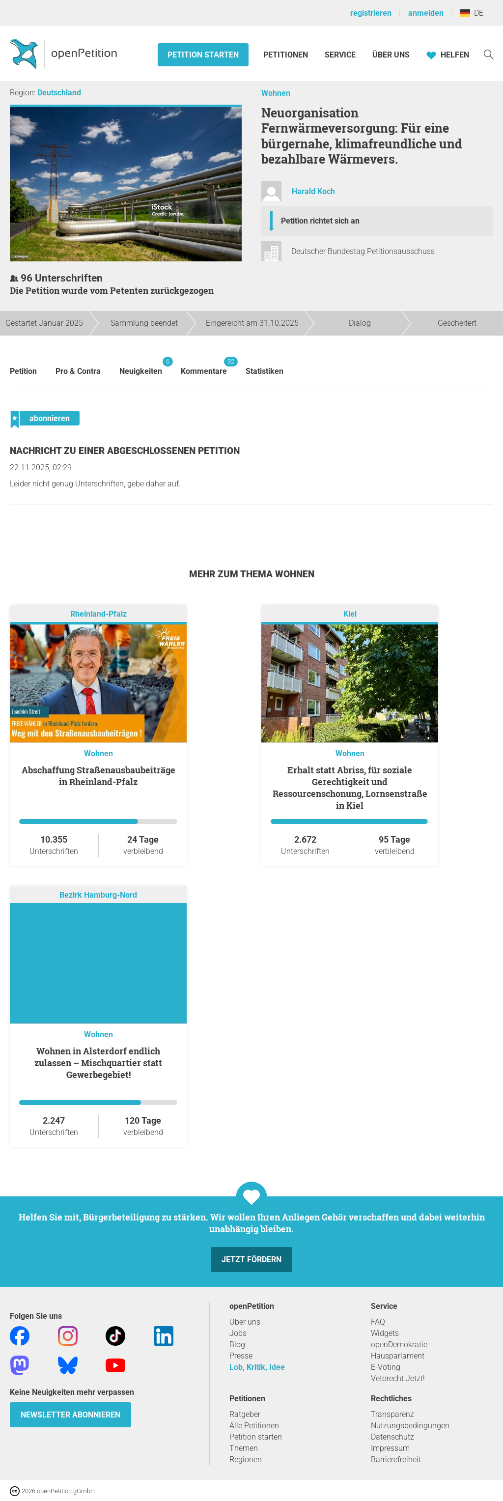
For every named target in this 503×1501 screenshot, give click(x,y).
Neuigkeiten (140, 366)
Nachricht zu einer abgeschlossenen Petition (125, 450)
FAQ (378, 1322)
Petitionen (286, 54)
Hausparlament (397, 1355)
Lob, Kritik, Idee (257, 1367)
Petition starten (203, 54)
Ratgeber (244, 1414)
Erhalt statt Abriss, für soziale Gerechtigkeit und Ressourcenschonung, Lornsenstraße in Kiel (350, 787)
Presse (240, 1355)
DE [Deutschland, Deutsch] (471, 13)
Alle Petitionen (254, 1425)
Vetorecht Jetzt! (398, 1378)
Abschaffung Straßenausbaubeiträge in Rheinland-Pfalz (98, 776)
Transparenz (392, 1414)
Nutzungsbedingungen (410, 1425)
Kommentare (204, 366)
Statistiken (264, 371)
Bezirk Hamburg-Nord (98, 895)
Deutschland (59, 92)
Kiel (350, 614)
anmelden (426, 13)
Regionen (245, 1459)
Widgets (385, 1333)
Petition (23, 371)
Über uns (244, 1322)
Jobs (238, 1333)
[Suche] (489, 53)
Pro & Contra (78, 371)
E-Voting (385, 1367)
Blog (237, 1344)
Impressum (390, 1448)
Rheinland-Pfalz (98, 614)
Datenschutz (392, 1437)
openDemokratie (399, 1344)
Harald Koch (313, 191)
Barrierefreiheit (396, 1459)
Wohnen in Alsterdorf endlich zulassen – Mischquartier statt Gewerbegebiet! (98, 1062)
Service (340, 54)
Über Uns (391, 54)
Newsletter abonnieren (70, 1414)
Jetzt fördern (251, 1259)
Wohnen (275, 93)
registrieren (370, 13)
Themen (243, 1448)
